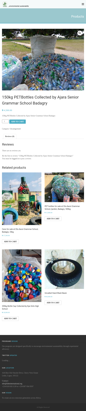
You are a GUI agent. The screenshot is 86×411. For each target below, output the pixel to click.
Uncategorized (15, 129)
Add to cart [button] (10, 242)
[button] (79, 33)
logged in (15, 159)
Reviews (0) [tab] (9, 136)
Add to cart (17, 122)
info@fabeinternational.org (12, 384)
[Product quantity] (5, 121)
